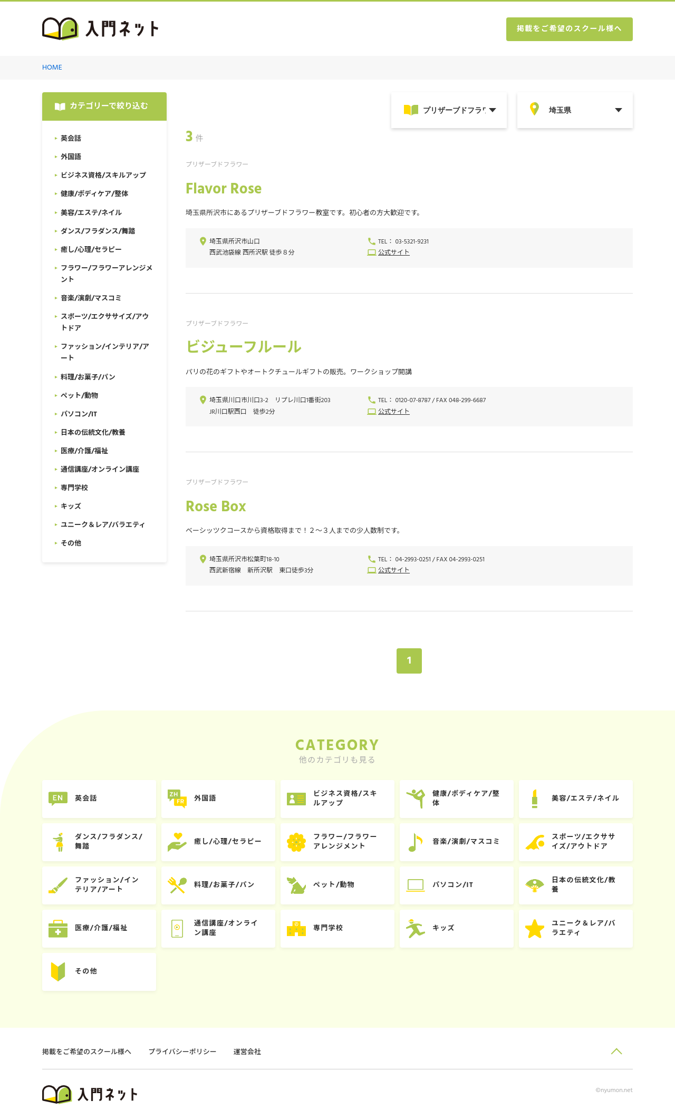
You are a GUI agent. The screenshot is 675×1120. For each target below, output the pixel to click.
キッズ (443, 928)
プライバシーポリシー (182, 1052)
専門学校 (328, 928)
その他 (86, 971)
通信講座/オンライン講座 (226, 928)
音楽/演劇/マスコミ (466, 842)
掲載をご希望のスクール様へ (569, 29)
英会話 (86, 798)
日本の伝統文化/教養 (584, 885)
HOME (52, 68)
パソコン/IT (453, 885)
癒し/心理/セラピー (228, 842)
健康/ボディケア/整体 (466, 798)
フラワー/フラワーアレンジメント (345, 842)
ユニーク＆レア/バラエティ (584, 928)
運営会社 (247, 1052)
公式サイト (394, 253)
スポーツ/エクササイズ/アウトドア (583, 842)
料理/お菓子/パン (224, 885)
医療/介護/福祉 (101, 928)
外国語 (205, 798)
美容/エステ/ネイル (586, 798)
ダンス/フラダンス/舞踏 (109, 842)
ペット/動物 (334, 885)
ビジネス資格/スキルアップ (345, 798)
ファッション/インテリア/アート (107, 885)
